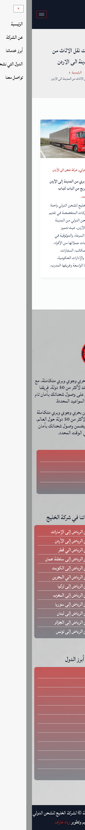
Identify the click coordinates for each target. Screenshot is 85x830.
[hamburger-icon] (10, 14)
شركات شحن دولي (58, 170)
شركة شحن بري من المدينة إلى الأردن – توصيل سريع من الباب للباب (43, 185)
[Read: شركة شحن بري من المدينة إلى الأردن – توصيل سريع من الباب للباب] (42, 138)
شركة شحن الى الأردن (33, 170)
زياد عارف (30, 822)
